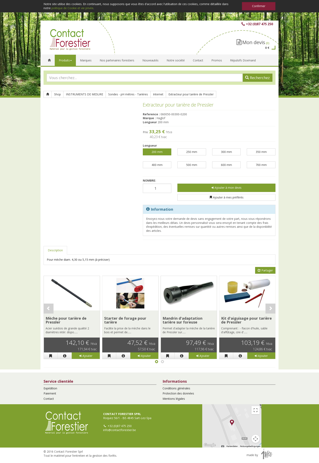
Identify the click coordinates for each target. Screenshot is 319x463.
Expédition (50, 388)
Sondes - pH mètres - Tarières (128, 94)
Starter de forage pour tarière (125, 320)
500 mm (191, 165)
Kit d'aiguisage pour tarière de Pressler (246, 320)
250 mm (191, 152)
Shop (57, 94)
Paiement (50, 393)
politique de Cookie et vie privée (72, 8)
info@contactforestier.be (119, 430)
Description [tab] (55, 250)
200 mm (157, 152)
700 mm (261, 165)
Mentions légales (174, 399)
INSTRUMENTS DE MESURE (84, 94)
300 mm (226, 152)
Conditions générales (176, 388)
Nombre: (149, 180)
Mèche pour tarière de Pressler (66, 320)
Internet (158, 94)
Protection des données (178, 393)
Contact (49, 399)
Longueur (150, 145)
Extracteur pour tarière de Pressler (191, 94)
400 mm (157, 165)
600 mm (226, 165)
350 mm (261, 152)
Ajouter (85, 356)
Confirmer (258, 6)
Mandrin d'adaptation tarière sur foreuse (182, 320)
